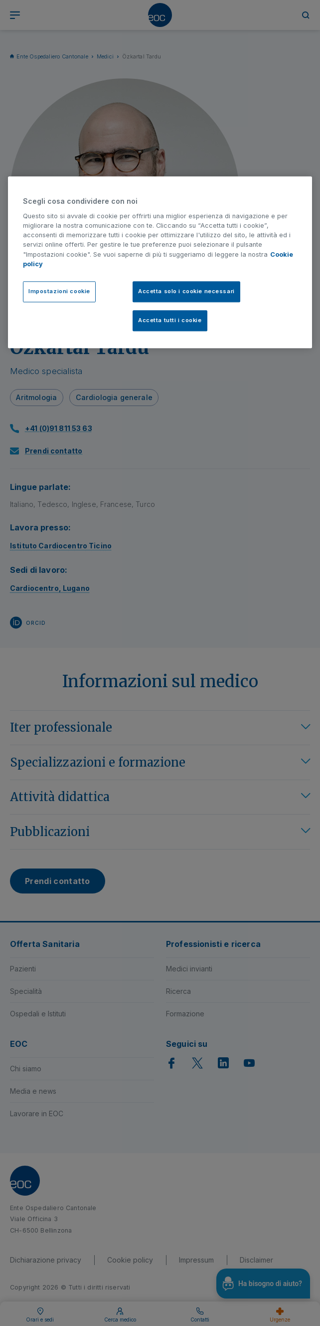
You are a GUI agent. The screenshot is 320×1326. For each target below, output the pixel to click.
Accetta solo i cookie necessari (186, 291)
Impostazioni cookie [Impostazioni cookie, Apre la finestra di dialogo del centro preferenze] (59, 291)
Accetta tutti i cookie (170, 320)
